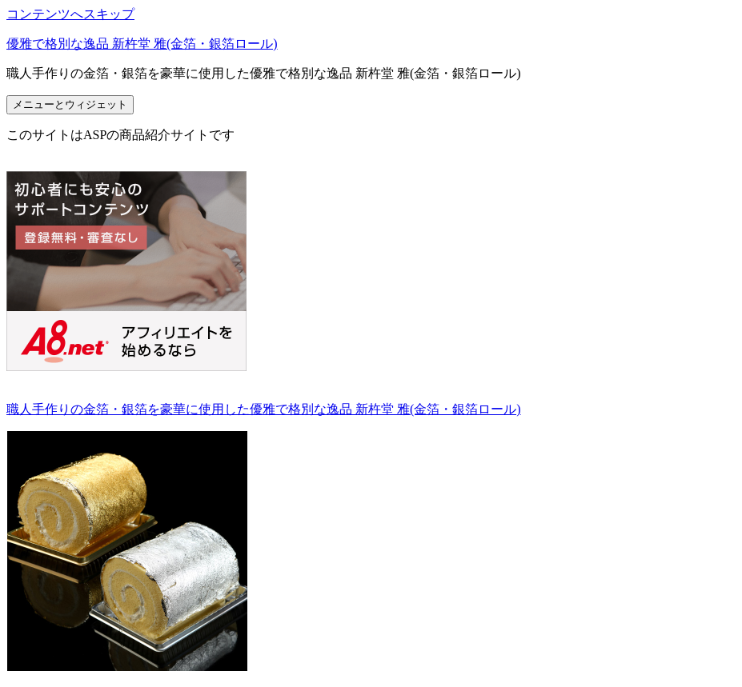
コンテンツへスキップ (70, 14)
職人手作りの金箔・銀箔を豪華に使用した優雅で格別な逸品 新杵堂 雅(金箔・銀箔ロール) (263, 409)
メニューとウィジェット (70, 104)
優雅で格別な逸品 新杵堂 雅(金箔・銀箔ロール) (142, 43)
